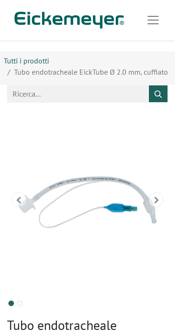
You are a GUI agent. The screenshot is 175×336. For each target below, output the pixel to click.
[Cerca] (158, 94)
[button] (19, 199)
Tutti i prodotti (26, 60)
